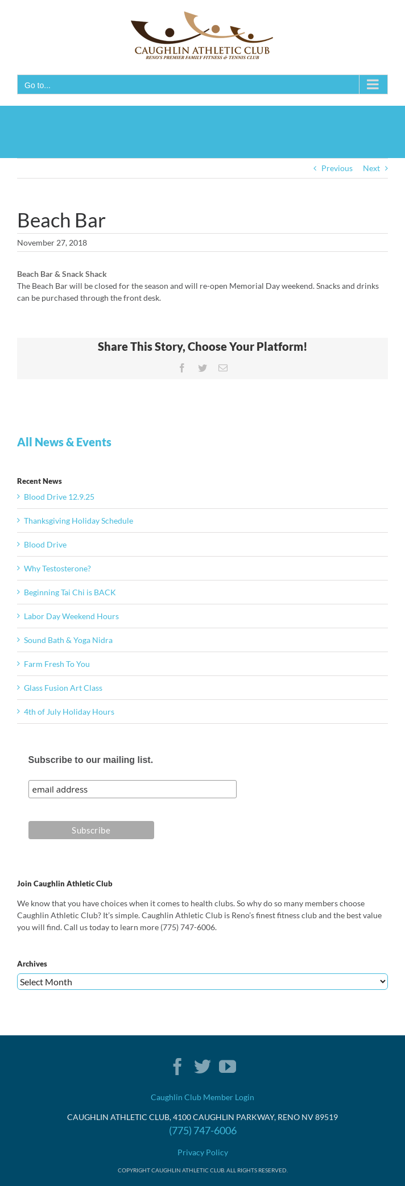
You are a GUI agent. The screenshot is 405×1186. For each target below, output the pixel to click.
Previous (337, 168)
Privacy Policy (202, 1152)
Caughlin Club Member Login (202, 1097)
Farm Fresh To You (57, 664)
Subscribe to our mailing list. (91, 760)
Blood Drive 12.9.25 (59, 496)
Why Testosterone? (57, 568)
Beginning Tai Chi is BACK (70, 592)
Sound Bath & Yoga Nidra (68, 640)
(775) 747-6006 (203, 1130)
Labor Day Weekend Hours (71, 616)
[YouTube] (227, 1066)
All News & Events (64, 442)
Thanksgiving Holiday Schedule (78, 520)
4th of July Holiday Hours (69, 711)
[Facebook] (177, 1066)
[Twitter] (202, 1066)
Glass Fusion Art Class (63, 687)
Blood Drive (45, 544)
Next (371, 168)
